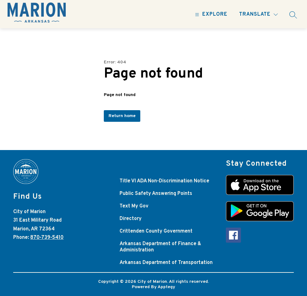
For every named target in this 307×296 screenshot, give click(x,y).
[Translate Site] (258, 15)
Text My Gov (134, 206)
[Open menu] (210, 15)
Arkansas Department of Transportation (166, 263)
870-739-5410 (47, 237)
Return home (122, 116)
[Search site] (293, 15)
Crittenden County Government (156, 231)
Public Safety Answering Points (156, 194)
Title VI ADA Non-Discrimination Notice (164, 181)
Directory (131, 219)
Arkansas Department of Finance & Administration (160, 247)
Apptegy (166, 287)
